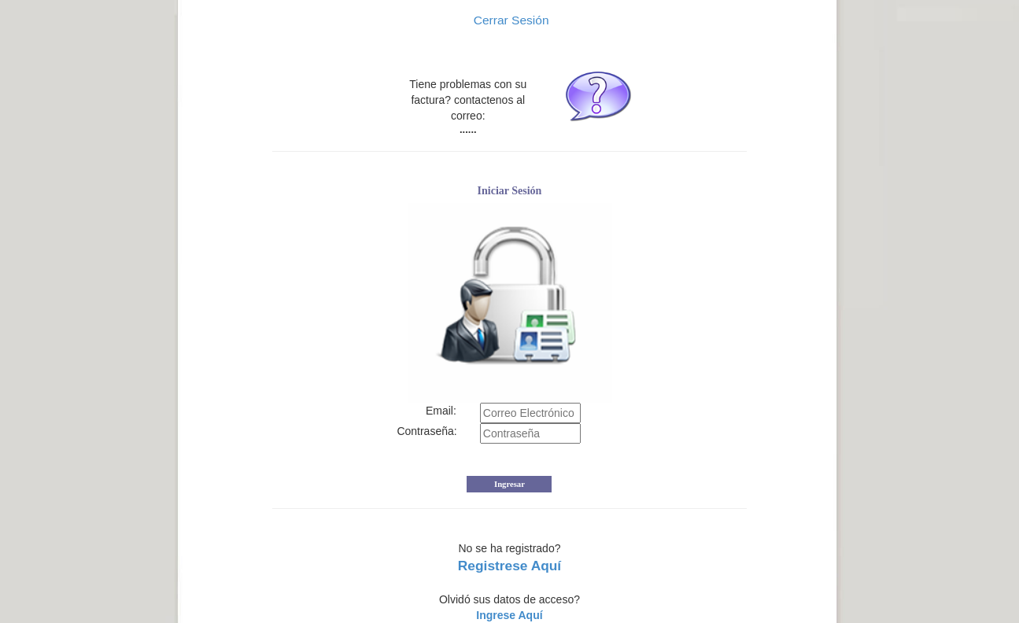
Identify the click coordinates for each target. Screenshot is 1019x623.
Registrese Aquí (509, 565)
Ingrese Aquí (509, 615)
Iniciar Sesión (510, 191)
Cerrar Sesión (509, 20)
